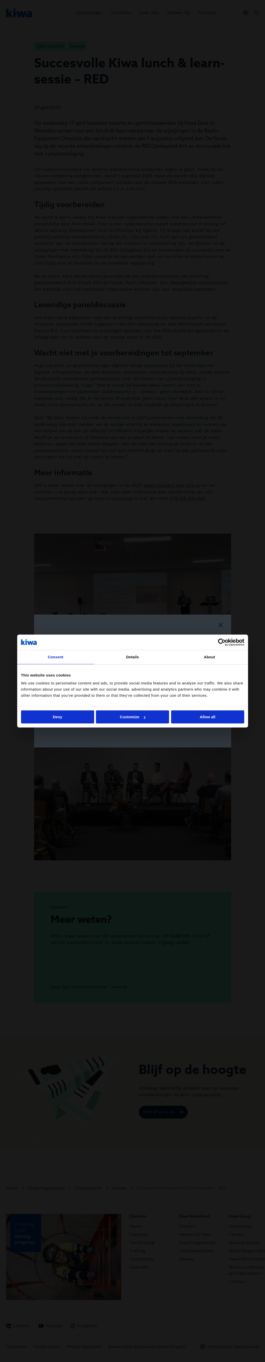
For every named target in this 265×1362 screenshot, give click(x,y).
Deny (57, 717)
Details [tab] (132, 657)
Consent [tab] (55, 657)
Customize (132, 717)
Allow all (207, 717)
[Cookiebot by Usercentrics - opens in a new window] (221, 642)
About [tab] (209, 657)
